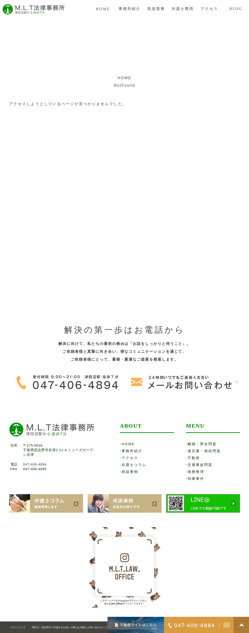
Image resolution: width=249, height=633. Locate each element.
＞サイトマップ (17, 627)
